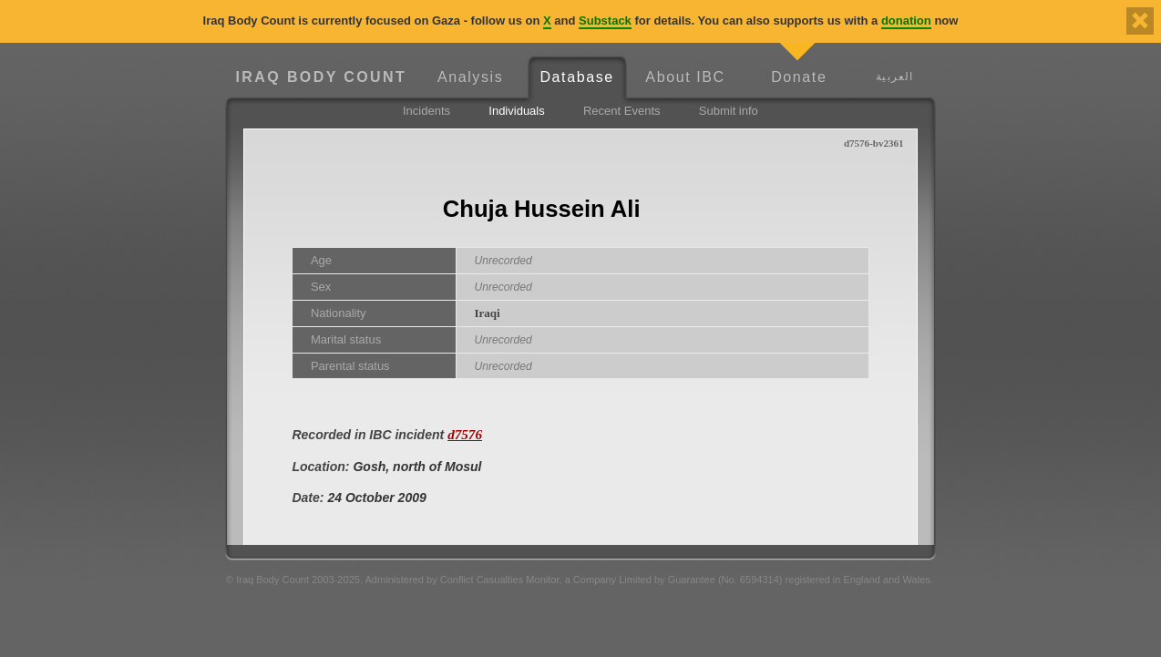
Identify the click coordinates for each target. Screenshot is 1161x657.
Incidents (426, 111)
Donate (799, 77)
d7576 (464, 434)
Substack (605, 20)
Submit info (728, 111)
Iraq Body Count (320, 77)
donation (906, 20)
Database (576, 77)
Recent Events (622, 111)
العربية (894, 76)
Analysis (470, 77)
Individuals (516, 111)
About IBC (684, 77)
